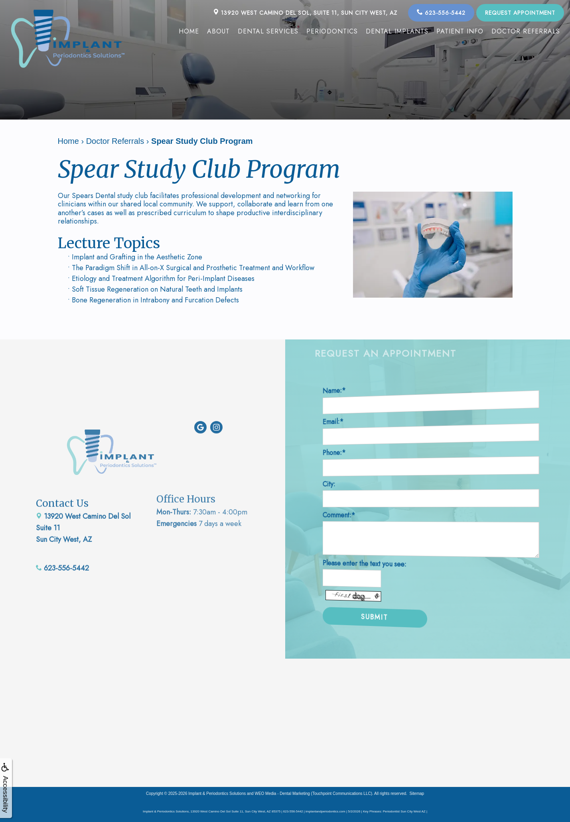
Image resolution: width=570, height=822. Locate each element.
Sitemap (416, 793)
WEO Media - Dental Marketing (282, 793)
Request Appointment (520, 13)
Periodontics (332, 31)
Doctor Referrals (525, 31)
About (218, 31)
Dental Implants (397, 31)
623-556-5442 (441, 13)
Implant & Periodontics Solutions (217, 793)
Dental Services (268, 31)
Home (189, 31)
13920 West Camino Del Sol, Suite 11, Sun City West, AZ (305, 13)
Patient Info (459, 31)
